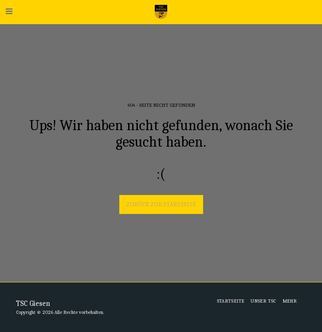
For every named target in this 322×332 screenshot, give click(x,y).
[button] (9, 11)
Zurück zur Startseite (161, 204)
